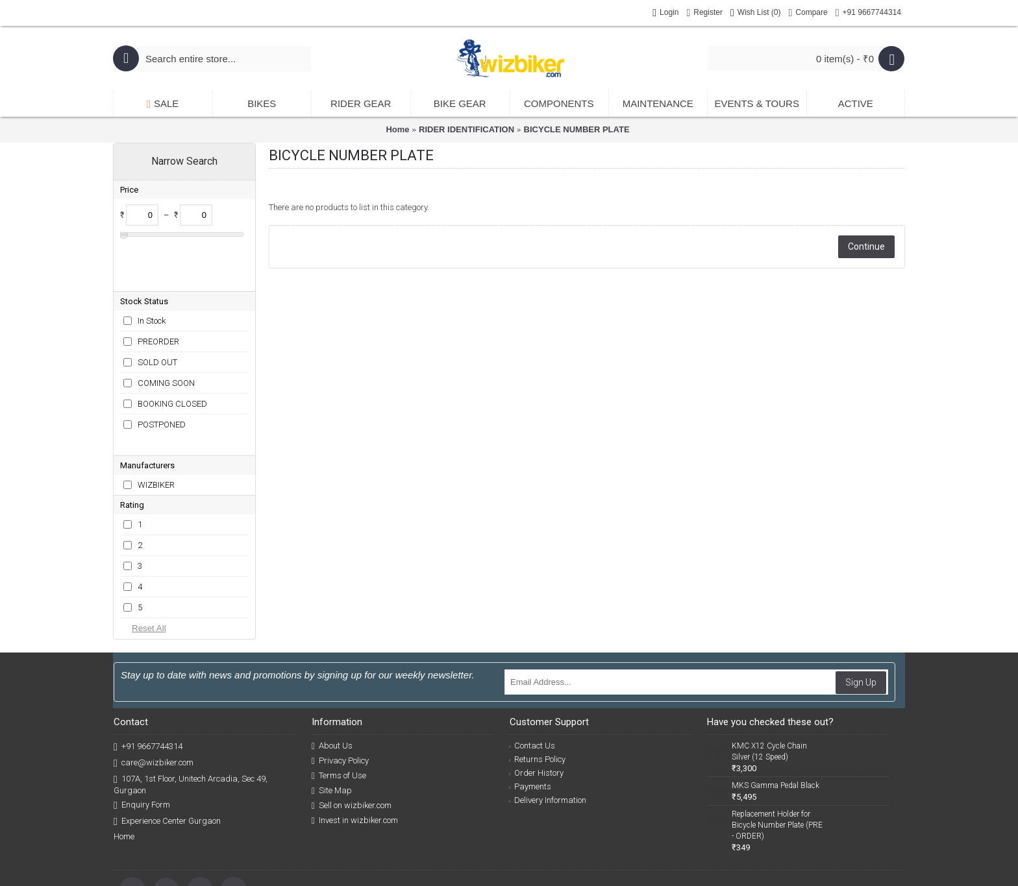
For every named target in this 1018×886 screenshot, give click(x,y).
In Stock (152, 278)
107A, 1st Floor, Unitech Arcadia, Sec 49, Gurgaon (190, 721)
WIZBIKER (156, 422)
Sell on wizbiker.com (351, 742)
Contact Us (533, 683)
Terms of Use (339, 713)
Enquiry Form (142, 742)
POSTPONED (162, 382)
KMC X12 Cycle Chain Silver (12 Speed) (769, 688)
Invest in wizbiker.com (355, 757)
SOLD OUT (157, 320)
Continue (866, 246)
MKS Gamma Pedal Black (775, 722)
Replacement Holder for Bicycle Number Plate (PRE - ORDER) (777, 762)
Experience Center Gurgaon (167, 758)
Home (397, 129)
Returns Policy (538, 696)
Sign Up (860, 619)
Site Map (332, 728)
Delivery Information (548, 737)
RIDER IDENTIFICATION (466, 129)
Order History (537, 710)
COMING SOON (166, 341)
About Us (332, 683)
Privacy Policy (340, 698)
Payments (531, 723)
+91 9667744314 (148, 684)
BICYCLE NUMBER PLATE (577, 129)
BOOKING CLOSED (172, 361)
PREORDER (158, 299)
